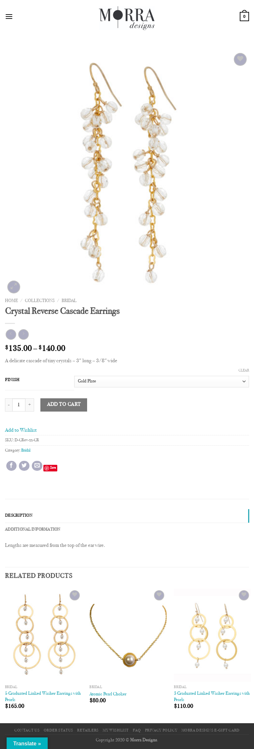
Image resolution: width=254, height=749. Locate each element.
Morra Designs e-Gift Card (210, 730)
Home (11, 301)
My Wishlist (116, 730)
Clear (243, 371)
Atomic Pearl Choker (108, 694)
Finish (12, 380)
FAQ (137, 730)
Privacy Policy (161, 730)
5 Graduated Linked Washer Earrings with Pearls (43, 696)
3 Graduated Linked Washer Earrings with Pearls (212, 696)
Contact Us (26, 730)
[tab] (127, 515)
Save (53, 468)
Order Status (58, 730)
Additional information (33, 530)
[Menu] (9, 16)
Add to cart (64, 404)
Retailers (88, 730)
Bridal (69, 301)
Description (18, 516)
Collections (40, 301)
